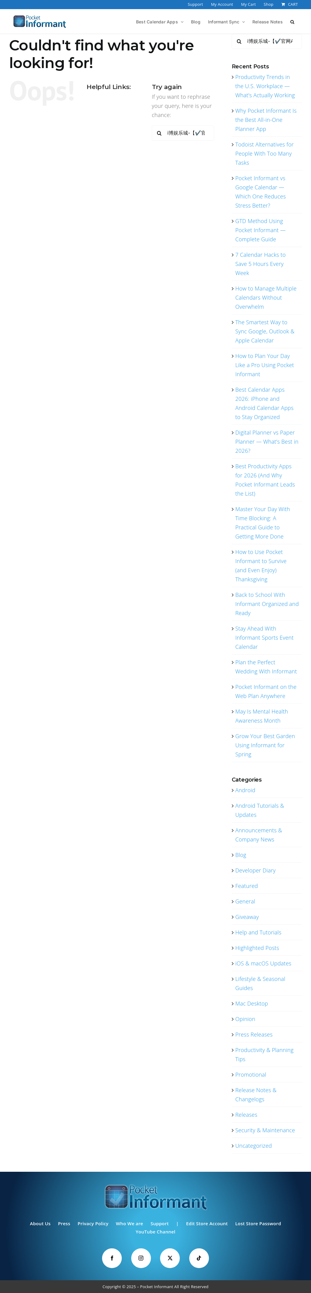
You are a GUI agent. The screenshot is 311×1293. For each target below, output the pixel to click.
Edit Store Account (207, 1223)
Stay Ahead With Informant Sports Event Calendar (264, 637)
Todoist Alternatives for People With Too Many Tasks (264, 153)
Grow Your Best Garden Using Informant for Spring (265, 745)
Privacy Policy (93, 1223)
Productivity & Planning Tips (264, 1054)
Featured (246, 885)
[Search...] (183, 133)
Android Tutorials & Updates (259, 810)
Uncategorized (253, 1145)
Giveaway (247, 916)
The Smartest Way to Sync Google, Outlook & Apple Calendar (265, 331)
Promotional (250, 1074)
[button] (292, 21)
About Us (40, 1223)
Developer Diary (255, 870)
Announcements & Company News (258, 835)
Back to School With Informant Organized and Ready (267, 604)
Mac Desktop (251, 1003)
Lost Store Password (258, 1223)
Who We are (129, 1223)
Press (64, 1223)
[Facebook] (112, 1258)
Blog (240, 854)
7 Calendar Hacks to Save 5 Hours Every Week (260, 264)
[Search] (159, 133)
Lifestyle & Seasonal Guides (260, 983)
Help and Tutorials (258, 932)
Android (245, 790)
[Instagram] (141, 1258)
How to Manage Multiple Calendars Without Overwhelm (266, 297)
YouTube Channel (156, 1232)
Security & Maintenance (265, 1130)
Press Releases (254, 1034)
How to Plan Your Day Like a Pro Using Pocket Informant (264, 365)
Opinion (245, 1019)
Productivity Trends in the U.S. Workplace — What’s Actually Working (265, 86)
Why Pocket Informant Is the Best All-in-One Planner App (266, 119)
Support (160, 1223)
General (245, 901)
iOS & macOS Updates (263, 963)
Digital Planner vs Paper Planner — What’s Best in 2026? (267, 441)
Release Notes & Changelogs (256, 1094)
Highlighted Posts (257, 947)
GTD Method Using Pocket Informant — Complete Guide (260, 230)
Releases (246, 1114)
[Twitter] (170, 1258)
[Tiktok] (199, 1258)
